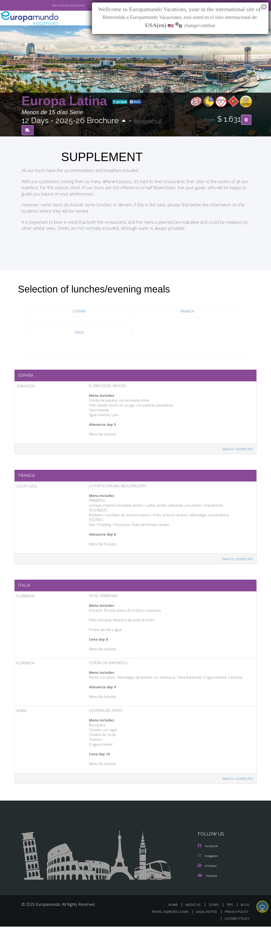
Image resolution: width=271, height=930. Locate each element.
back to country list (237, 450)
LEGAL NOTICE (204, 915)
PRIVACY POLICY (235, 915)
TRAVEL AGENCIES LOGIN (166, 915)
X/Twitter (207, 869)
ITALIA (79, 332)
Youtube (207, 879)
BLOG (245, 908)
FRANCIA (187, 311)
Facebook (208, 850)
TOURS (214, 908)
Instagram (208, 860)
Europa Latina (66, 101)
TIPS (230, 908)
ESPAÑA (79, 311)
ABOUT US (194, 908)
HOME (175, 908)
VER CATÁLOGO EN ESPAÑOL (57, 5)
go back (120, 101)
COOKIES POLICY (236, 922)
